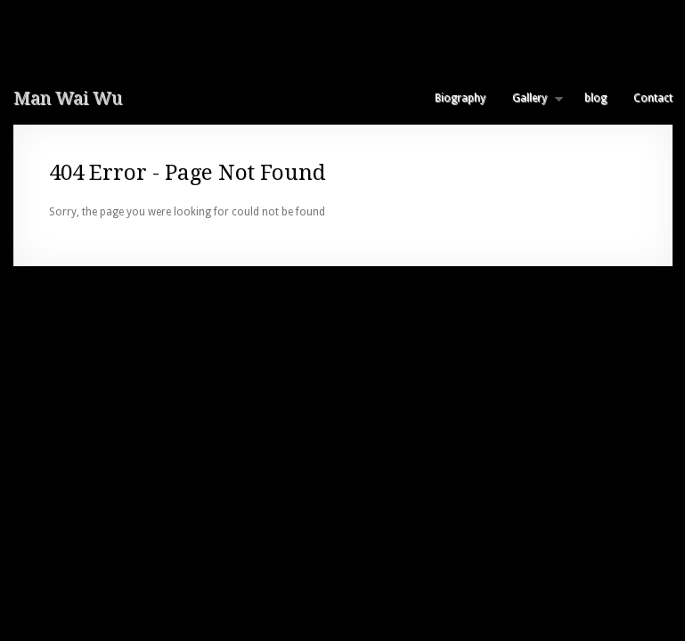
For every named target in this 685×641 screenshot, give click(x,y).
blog (595, 98)
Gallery (531, 98)
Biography (460, 98)
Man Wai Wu (67, 98)
